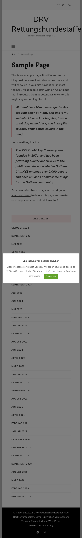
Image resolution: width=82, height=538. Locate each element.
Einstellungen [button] (33, 275)
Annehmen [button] (51, 276)
